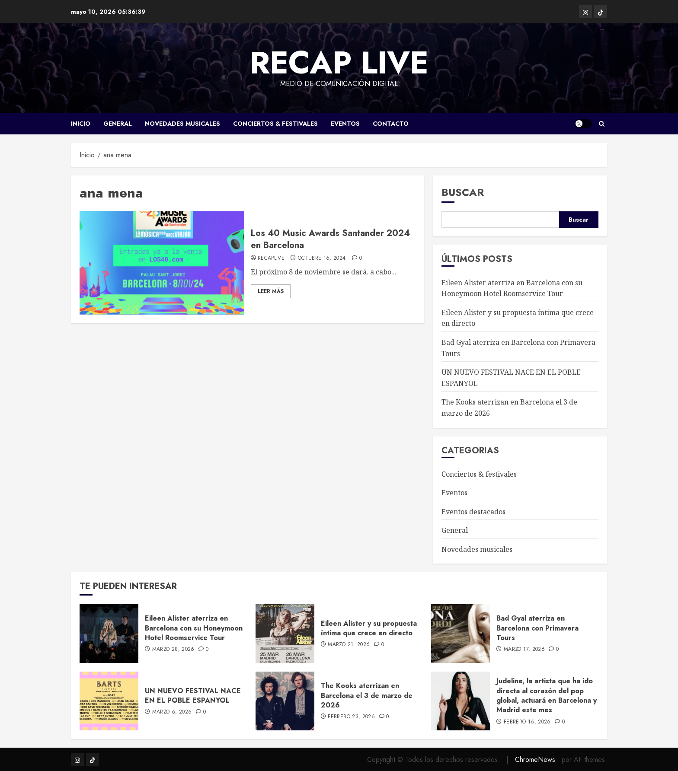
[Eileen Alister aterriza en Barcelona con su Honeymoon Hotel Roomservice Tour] (109, 633)
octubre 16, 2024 (322, 258)
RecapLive (271, 258)
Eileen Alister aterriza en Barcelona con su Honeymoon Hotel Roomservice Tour (194, 628)
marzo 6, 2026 (172, 712)
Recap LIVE (339, 62)
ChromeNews (535, 760)
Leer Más (271, 291)
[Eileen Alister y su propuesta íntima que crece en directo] (285, 633)
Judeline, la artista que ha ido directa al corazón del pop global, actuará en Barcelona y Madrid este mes (546, 695)
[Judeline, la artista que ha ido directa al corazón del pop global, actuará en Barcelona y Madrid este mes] (460, 701)
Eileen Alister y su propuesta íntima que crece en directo (369, 628)
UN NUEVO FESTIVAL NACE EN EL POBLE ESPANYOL (193, 695)
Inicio (80, 123)
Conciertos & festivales (275, 123)
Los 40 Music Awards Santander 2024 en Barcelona (330, 239)
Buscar (462, 192)
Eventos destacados (473, 511)
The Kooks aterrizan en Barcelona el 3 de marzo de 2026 (367, 695)
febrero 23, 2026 (351, 717)
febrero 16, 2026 (527, 722)
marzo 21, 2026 (349, 644)
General (117, 123)
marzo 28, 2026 (173, 649)
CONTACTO (391, 123)
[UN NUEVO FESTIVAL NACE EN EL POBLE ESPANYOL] (109, 701)
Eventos (345, 123)
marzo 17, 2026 (524, 649)
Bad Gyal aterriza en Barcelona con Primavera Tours (537, 628)
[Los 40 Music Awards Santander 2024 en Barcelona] (162, 263)
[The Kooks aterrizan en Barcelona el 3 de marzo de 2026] (285, 701)
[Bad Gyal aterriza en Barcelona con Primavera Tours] (460, 633)
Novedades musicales (182, 123)
